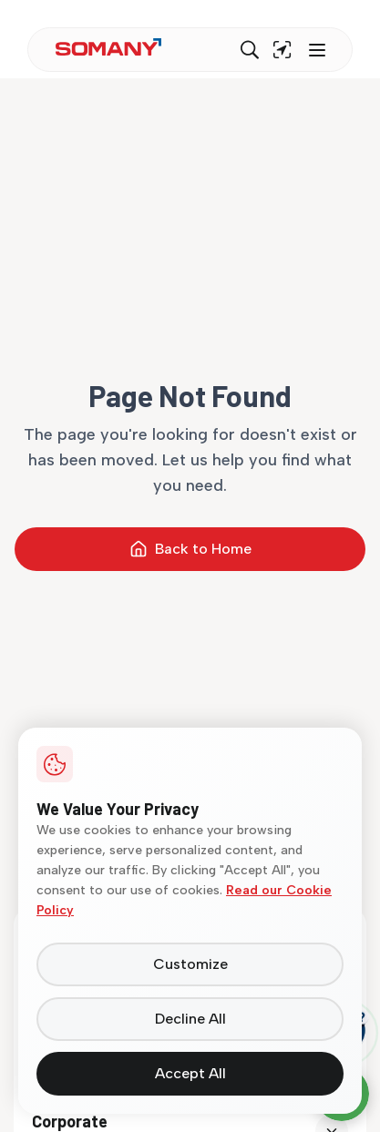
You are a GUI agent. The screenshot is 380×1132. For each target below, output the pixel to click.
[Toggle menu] (315, 50)
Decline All (190, 1018)
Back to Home (190, 549)
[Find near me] (282, 50)
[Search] (250, 50)
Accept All (190, 1073)
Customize (190, 964)
